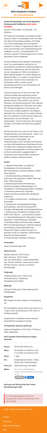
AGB (5, 430)
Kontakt (6, 417)
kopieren (19, 377)
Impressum (7, 421)
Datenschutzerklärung (11, 426)
